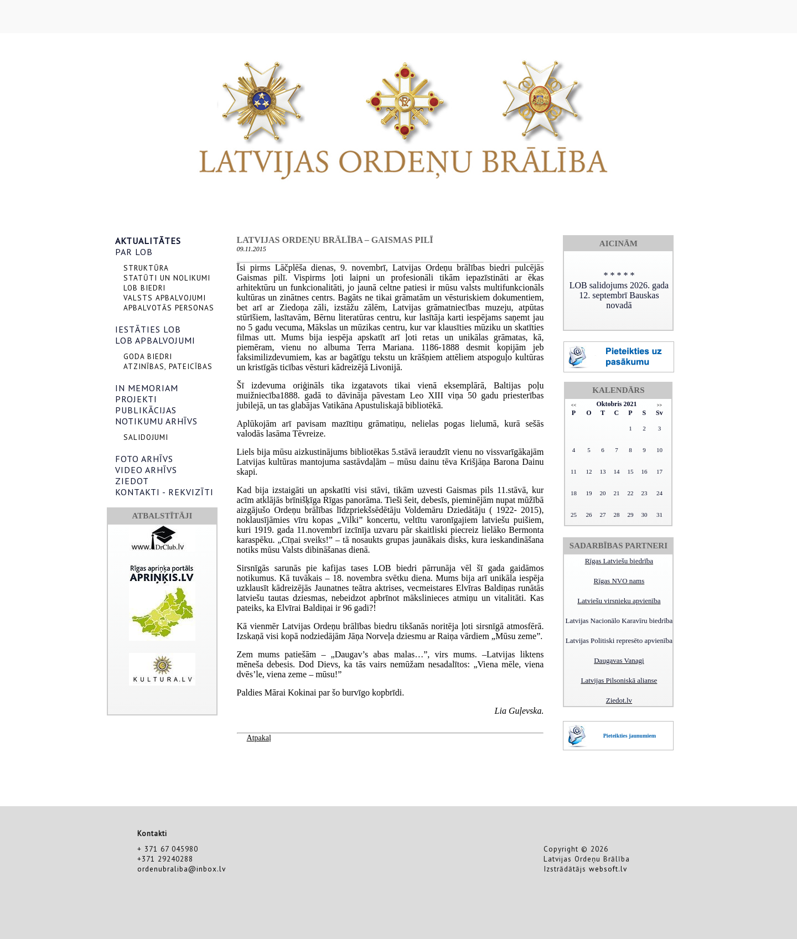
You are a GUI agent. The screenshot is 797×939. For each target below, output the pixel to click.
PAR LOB (134, 251)
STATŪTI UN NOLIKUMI (166, 278)
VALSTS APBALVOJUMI (164, 298)
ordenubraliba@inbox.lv (181, 869)
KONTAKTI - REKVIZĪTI (164, 491)
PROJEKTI (136, 398)
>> (659, 405)
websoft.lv (608, 869)
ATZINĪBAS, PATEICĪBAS (168, 366)
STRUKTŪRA (146, 268)
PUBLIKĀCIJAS (146, 410)
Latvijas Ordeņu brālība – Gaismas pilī (335, 240)
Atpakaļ (259, 738)
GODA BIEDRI (147, 356)
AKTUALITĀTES (148, 240)
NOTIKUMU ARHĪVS (156, 421)
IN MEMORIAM (146, 387)
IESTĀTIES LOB (148, 329)
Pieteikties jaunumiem (629, 736)
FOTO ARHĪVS (144, 458)
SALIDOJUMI (145, 437)
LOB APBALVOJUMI (155, 340)
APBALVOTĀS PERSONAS (168, 308)
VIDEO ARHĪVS (146, 469)
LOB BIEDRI (144, 288)
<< (573, 405)
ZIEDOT (132, 480)
